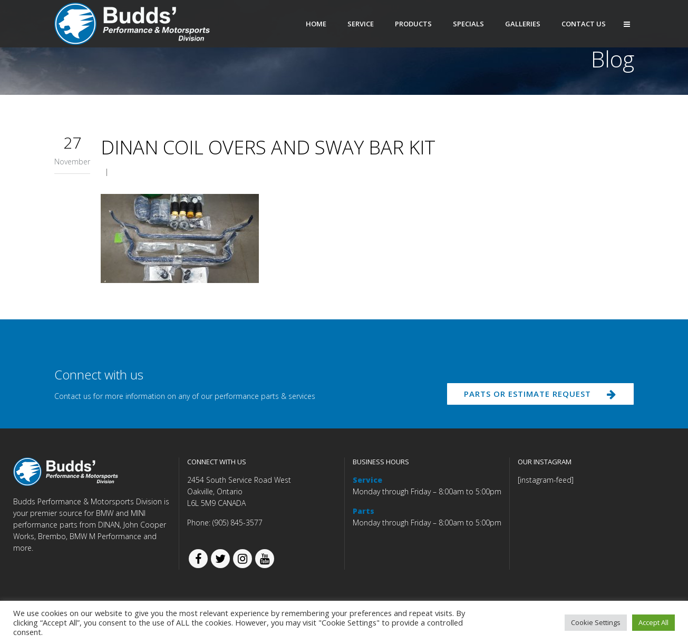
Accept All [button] (653, 622)
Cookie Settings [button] (596, 622)
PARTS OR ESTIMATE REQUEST (535, 396)
